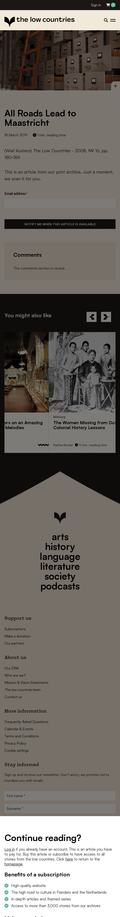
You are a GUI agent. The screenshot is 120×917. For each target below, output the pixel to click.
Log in (9, 849)
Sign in (96, 5)
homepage (13, 864)
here (69, 859)
